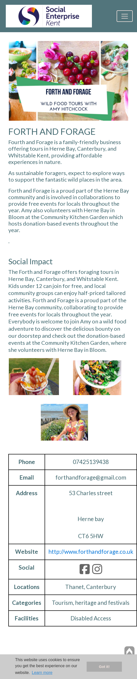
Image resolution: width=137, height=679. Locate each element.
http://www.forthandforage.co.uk (90, 551)
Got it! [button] (104, 667)
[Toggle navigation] (124, 16)
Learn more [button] (42, 672)
